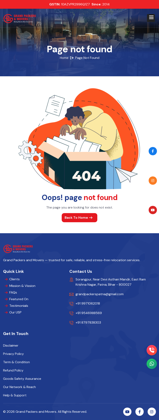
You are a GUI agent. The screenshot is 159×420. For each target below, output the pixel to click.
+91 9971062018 (88, 303)
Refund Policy (13, 370)
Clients (14, 279)
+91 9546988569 (89, 313)
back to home (76, 217)
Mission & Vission (22, 286)
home (64, 58)
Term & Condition (16, 362)
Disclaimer (10, 345)
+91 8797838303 (88, 322)
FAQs (13, 292)
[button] (151, 18)
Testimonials (18, 305)
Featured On (18, 299)
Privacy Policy (13, 354)
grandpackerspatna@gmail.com (100, 294)
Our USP (15, 312)
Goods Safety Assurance (22, 378)
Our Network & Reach (19, 387)
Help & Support (14, 395)
